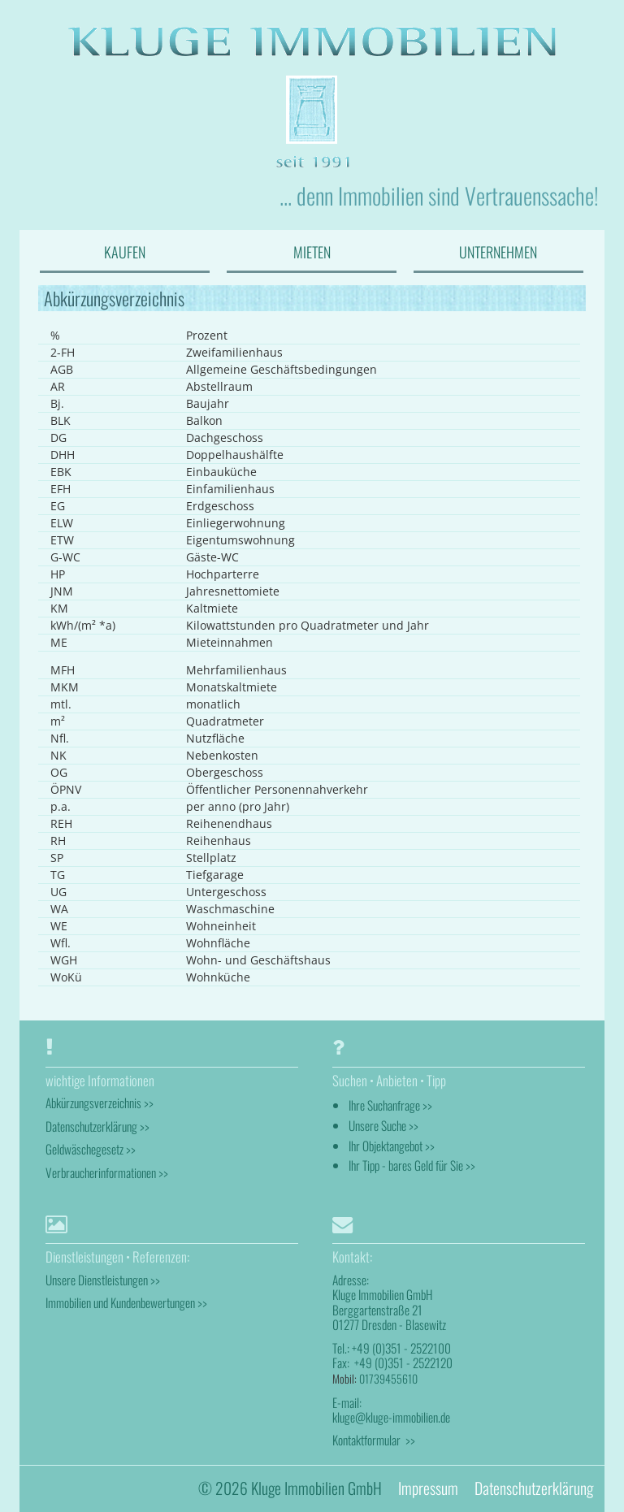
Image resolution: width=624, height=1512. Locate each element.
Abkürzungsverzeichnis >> (100, 1102)
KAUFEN (124, 251)
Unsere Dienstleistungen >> (103, 1280)
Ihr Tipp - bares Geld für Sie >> (412, 1165)
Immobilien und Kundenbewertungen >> (126, 1302)
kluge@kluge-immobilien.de (391, 1417)
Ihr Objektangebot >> (392, 1146)
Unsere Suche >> (383, 1125)
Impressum (428, 1488)
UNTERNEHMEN (498, 251)
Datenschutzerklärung (533, 1488)
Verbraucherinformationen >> (107, 1172)
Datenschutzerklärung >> (98, 1126)
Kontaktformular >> (373, 1440)
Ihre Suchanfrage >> (390, 1105)
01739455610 (388, 1378)
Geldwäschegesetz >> (91, 1149)
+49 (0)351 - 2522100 (401, 1348)
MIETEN (312, 251)
